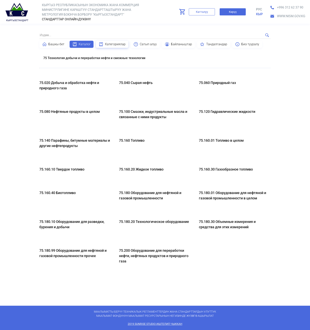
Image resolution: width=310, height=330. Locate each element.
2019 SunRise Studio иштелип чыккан (155, 323)
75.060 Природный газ (217, 83)
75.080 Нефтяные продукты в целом (69, 111)
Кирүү (233, 11)
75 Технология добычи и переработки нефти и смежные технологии (94, 58)
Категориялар (112, 44)
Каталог (81, 44)
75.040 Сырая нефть (136, 83)
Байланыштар (178, 44)
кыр (259, 14)
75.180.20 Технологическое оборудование (154, 222)
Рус (259, 9)
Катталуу (202, 11)
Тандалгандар (213, 44)
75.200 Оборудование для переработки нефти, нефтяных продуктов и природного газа (153, 255)
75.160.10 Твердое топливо (61, 169)
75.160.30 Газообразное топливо (226, 169)
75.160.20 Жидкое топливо (141, 169)
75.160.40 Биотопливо (57, 193)
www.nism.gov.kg (291, 16)
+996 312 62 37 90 (290, 7)
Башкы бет (53, 44)
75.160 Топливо (132, 140)
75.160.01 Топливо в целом (221, 140)
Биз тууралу (247, 44)
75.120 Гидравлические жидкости (227, 111)
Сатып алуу (145, 44)
